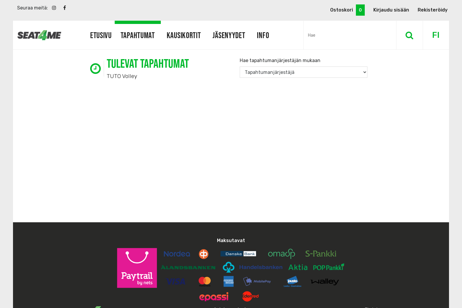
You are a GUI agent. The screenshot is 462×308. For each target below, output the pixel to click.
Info (263, 35)
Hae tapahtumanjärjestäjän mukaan (280, 60)
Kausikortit (184, 35)
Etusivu (101, 35)
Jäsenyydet (229, 35)
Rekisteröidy (433, 10)
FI (436, 35)
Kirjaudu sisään (391, 10)
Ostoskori (347, 10)
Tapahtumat (138, 35)
